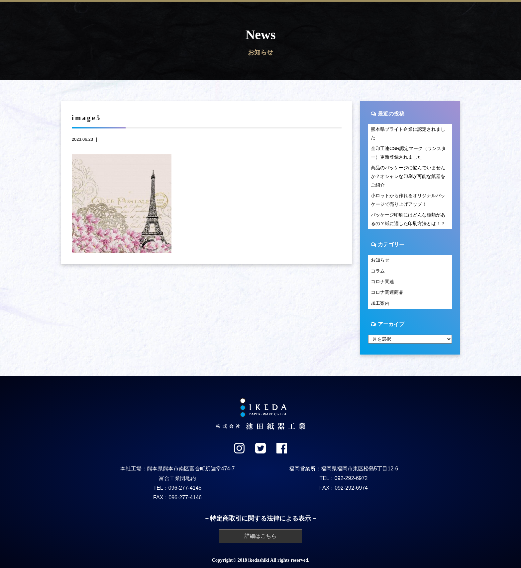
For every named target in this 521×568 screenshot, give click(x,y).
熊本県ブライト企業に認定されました (408, 133)
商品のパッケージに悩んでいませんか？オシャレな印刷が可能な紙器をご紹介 (408, 176)
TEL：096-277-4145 (178, 488)
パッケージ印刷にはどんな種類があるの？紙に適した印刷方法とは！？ (408, 219)
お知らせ (380, 260)
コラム (378, 271)
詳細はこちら (260, 536)
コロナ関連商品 (387, 292)
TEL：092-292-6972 (344, 478)
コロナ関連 (382, 281)
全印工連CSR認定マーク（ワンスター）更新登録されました (408, 153)
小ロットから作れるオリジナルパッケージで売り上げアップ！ (408, 200)
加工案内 (380, 303)
